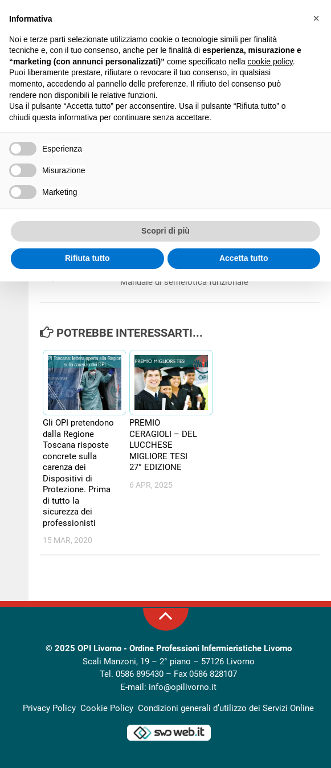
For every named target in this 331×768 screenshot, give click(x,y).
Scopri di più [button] (165, 230)
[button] (316, 18)
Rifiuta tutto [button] (87, 258)
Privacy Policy (49, 708)
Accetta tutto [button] (243, 258)
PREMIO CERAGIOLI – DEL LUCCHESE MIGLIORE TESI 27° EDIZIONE (163, 445)
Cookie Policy (106, 708)
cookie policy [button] (270, 61)
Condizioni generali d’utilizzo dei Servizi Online (226, 708)
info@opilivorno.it (182, 687)
